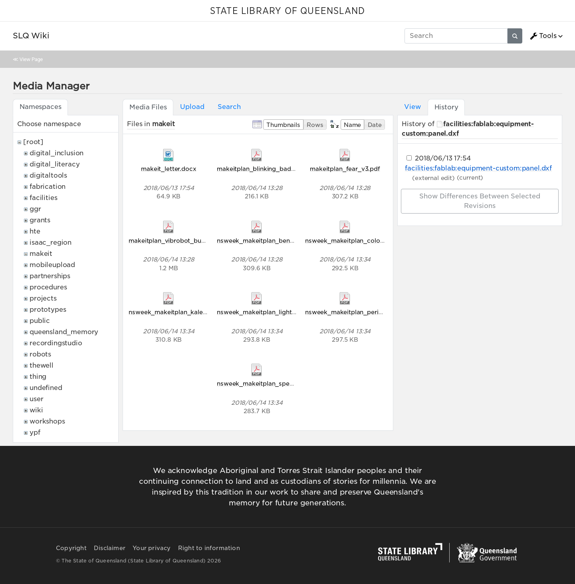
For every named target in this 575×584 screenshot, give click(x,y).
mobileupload (52, 265)
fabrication (47, 186)
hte (35, 231)
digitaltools (48, 175)
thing (38, 376)
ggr (35, 209)
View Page (31, 59)
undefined (46, 388)
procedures (48, 287)
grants (40, 220)
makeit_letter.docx (168, 168)
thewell (42, 365)
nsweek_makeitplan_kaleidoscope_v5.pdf (190, 312)
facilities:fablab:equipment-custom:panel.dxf (478, 168)
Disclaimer (109, 548)
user (36, 399)
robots (40, 354)
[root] (33, 142)
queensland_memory (64, 332)
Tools (543, 36)
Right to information (209, 548)
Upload (192, 107)
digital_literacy (54, 164)
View (412, 107)
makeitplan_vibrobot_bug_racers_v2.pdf (189, 240)
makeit (41, 253)
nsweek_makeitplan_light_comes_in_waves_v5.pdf (292, 312)
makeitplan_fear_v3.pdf (345, 168)
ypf (35, 432)
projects (43, 298)
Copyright (71, 548)
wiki (36, 410)
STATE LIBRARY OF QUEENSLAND (287, 11)
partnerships (50, 276)
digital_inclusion (56, 153)
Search (229, 107)
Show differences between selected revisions (479, 201)
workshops (47, 421)
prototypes (48, 309)
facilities (43, 198)
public (40, 321)
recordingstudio (56, 343)
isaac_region (50, 242)
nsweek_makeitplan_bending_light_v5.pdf (279, 240)
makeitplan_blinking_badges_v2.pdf (270, 168)
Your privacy (152, 548)
